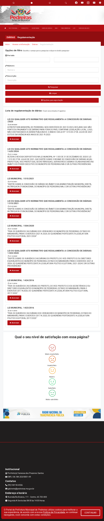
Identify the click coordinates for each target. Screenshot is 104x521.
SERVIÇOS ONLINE (84, 28)
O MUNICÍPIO (25, 28)
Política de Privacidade (54, 512)
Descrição (10, 76)
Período (9, 55)
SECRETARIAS (35, 28)
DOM (56, 28)
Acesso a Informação (21, 44)
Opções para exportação (52, 100)
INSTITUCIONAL (13, 28)
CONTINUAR (90, 512)
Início (7, 44)
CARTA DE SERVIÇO (47, 28)
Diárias (35, 44)
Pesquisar (53, 87)
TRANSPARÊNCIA (65, 28)
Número (9, 66)
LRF (74, 28)
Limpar (53, 93)
